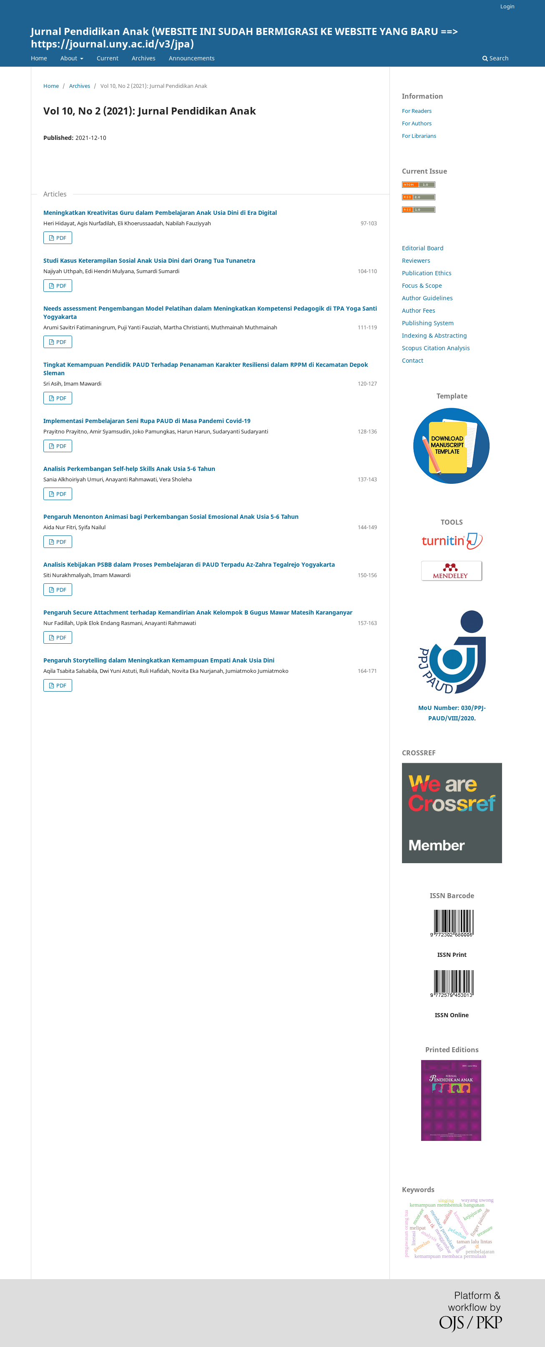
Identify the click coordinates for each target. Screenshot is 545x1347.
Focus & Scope (422, 285)
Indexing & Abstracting (434, 335)
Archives (144, 58)
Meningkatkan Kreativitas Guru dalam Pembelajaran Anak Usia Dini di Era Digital (160, 213)
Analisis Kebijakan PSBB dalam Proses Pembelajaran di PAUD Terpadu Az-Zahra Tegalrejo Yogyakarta (189, 564)
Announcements (192, 58)
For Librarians (419, 135)
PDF (60, 238)
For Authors (417, 123)
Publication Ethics (427, 273)
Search (495, 58)
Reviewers (417, 260)
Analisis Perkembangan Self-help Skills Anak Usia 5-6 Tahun (129, 469)
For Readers (417, 111)
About (69, 58)
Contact (412, 360)
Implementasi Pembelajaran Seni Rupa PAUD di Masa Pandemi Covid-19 (147, 421)
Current (107, 58)
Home (39, 58)
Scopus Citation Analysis (436, 348)
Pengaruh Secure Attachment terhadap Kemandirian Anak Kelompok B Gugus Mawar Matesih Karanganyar (197, 612)
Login (507, 6)
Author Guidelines (427, 298)
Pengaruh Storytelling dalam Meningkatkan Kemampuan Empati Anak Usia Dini (158, 660)
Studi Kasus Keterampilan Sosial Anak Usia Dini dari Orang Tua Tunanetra (149, 260)
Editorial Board (423, 248)
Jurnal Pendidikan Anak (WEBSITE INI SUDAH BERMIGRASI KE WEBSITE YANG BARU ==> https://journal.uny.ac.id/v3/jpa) (244, 37)
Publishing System (428, 323)
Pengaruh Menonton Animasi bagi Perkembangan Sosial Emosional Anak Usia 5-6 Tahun (171, 516)
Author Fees (418, 310)
